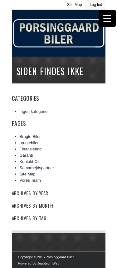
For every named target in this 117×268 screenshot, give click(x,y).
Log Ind (96, 5)
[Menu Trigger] (107, 18)
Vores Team (30, 180)
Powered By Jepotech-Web (39, 263)
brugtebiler (29, 142)
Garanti (26, 155)
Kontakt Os (30, 161)
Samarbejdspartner (37, 167)
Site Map (74, 5)
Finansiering (31, 149)
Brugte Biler (30, 136)
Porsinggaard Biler (58, 41)
